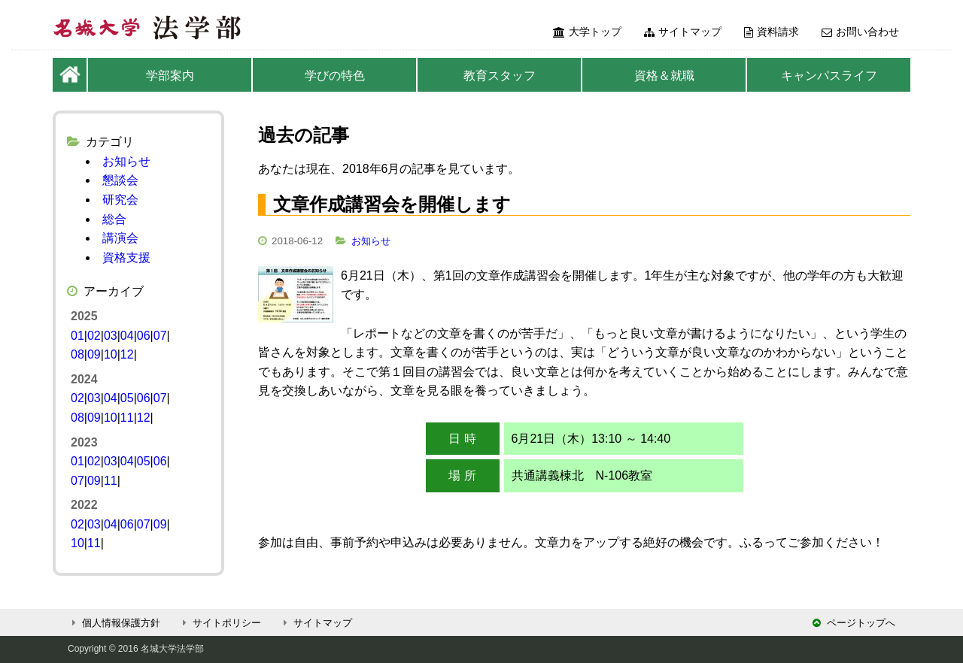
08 (77, 354)
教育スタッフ (499, 75)
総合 (114, 219)
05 (127, 398)
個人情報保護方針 (114, 622)
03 (110, 335)
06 (143, 335)
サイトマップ (682, 32)
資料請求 (771, 32)
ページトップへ (854, 622)
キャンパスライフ (829, 75)
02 (94, 335)
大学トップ (587, 32)
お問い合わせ (860, 32)
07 (160, 335)
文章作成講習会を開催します (392, 204)
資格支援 (126, 257)
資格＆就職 (664, 75)
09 (94, 354)
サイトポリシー (219, 622)
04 (127, 335)
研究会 (120, 199)
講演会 (120, 238)
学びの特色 (335, 75)
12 (127, 354)
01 (77, 335)
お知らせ (370, 241)
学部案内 (170, 75)
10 (110, 354)
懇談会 (120, 180)
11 (127, 417)
